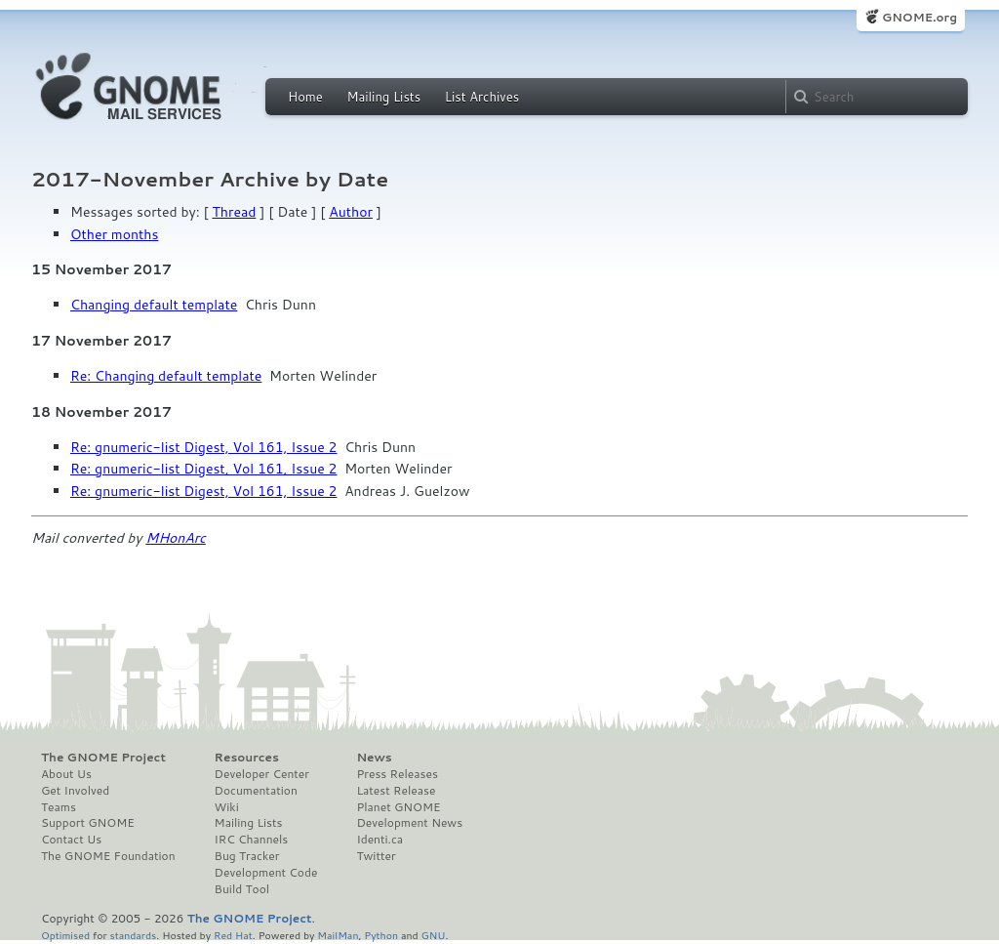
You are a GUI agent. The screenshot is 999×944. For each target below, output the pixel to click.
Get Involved (75, 791)
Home (305, 96)
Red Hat (233, 934)
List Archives (482, 96)
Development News (409, 823)
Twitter (375, 856)
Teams (58, 807)
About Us (66, 774)
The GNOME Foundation (108, 856)
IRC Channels (252, 839)
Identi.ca (379, 839)
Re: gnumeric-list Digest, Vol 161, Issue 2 (203, 447)
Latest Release (395, 791)
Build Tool (242, 889)
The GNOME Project (103, 757)
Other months (114, 234)
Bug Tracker (247, 856)
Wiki (227, 807)
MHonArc (175, 538)
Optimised (65, 934)
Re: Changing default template (165, 376)
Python (381, 934)
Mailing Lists (383, 96)
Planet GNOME (398, 807)
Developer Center (262, 774)
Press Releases (396, 774)
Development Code (266, 873)
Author (351, 212)
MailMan (337, 934)
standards (132, 934)
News (373, 757)
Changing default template (153, 304)
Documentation (256, 791)
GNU (433, 934)
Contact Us (71, 839)
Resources (247, 757)
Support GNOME (88, 823)
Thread (235, 212)
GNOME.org (919, 17)
